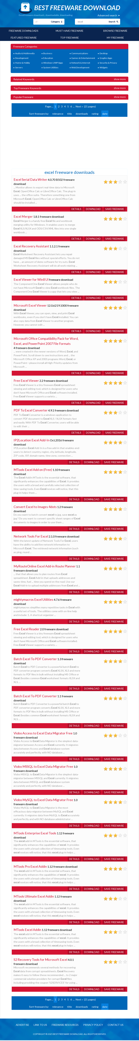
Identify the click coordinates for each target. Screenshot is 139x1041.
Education (48, 58)
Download (91, 208)
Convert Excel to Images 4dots (35, 507)
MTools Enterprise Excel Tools (35, 834)
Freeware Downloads (24, 30)
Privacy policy (94, 1025)
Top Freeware (69, 37)
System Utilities (50, 67)
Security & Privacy (108, 62)
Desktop (104, 53)
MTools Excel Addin (27, 930)
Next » (79, 106)
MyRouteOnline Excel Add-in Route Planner (45, 567)
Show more (120, 78)
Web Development (80, 67)
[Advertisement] (39, 142)
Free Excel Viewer (26, 381)
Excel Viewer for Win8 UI (31, 279)
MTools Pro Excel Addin (30, 867)
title (69, 113)
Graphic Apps (106, 58)
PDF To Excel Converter (31, 411)
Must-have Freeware (69, 30)
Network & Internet (80, 62)
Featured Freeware (23, 37)
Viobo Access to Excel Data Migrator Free (43, 734)
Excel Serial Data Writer (30, 179)
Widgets (104, 67)
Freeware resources (64, 1025)
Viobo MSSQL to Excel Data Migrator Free (43, 767)
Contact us (117, 1025)
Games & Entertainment (83, 58)
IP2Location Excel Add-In (31, 441)
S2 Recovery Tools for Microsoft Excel (40, 960)
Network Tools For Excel (31, 537)
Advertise (20, 1025)
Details (74, 208)
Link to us (39, 1025)
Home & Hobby (22, 62)
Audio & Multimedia (25, 53)
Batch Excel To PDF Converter (35, 659)
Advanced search (107, 15)
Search (112, 21)
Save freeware (114, 208)
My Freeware (115, 37)
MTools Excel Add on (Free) (33, 470)
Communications (79, 53)
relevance (57, 113)
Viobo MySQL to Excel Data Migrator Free (43, 800)
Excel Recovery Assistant (31, 246)
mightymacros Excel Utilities (33, 600)
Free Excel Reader (26, 630)
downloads (82, 113)
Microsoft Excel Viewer (30, 306)
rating (95, 113)
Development (21, 58)
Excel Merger (23, 216)
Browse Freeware (115, 30)
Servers (19, 67)
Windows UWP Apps (53, 62)
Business (47, 53)
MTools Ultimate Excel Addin (34, 897)
